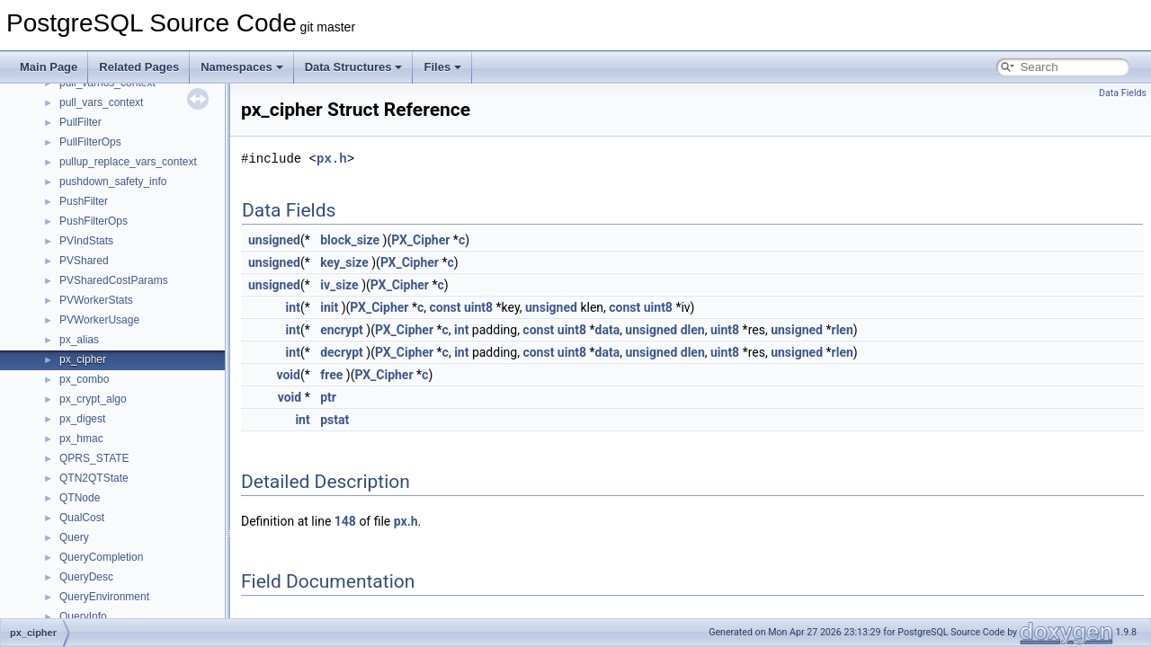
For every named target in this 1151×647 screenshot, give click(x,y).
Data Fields (1123, 93)
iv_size (339, 285)
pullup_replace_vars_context (128, 161)
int (293, 307)
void (287, 375)
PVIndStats (86, 241)
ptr (328, 397)
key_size (344, 262)
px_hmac (81, 438)
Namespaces (242, 67)
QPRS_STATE (94, 458)
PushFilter (83, 201)
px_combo (84, 379)
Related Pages (139, 67)
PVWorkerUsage (99, 320)
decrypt (341, 352)
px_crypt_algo (93, 399)
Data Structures (354, 67)
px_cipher (82, 359)
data (607, 330)
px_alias (79, 339)
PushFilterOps (93, 221)
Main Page (48, 67)
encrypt (341, 330)
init (329, 307)
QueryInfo (83, 616)
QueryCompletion (101, 557)
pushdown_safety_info (112, 181)
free (331, 375)
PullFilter (80, 122)
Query (74, 537)
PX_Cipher (420, 240)
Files (442, 67)
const (444, 307)
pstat (334, 419)
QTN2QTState (94, 478)
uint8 (478, 307)
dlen (693, 330)
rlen (842, 330)
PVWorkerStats (96, 300)
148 (345, 521)
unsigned (274, 240)
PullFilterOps (90, 142)
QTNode (79, 498)
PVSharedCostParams (113, 280)
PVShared (84, 260)
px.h (332, 158)
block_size (349, 240)
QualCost (81, 517)
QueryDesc (86, 577)
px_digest (82, 418)
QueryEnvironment (104, 596)
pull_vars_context (101, 102)
